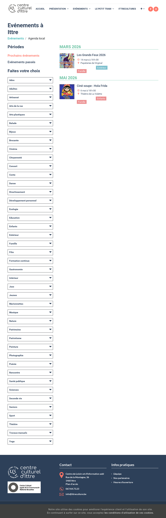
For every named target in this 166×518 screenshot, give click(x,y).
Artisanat (14, 97)
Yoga (12, 441)
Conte (12, 174)
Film (11, 252)
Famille (13, 243)
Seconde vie (15, 398)
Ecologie (13, 209)
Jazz (11, 286)
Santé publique (17, 381)
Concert (13, 166)
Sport (12, 415)
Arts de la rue (16, 106)
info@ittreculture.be (76, 494)
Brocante (14, 140)
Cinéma (13, 149)
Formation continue (19, 260)
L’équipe (117, 474)
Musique (13, 312)
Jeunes (13, 295)
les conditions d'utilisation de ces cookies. (95, 513)
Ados (11, 80)
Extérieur (14, 235)
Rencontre (14, 372)
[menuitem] (40, 9)
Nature (12, 321)
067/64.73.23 (72, 488)
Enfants (13, 226)
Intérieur (13, 278)
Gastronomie (16, 269)
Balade (13, 123)
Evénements (16, 38)
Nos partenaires (121, 478)
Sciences (14, 389)
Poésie (12, 364)
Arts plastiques (17, 114)
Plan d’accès (72, 484)
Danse (12, 183)
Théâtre (13, 424)
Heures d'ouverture (123, 482)
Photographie (16, 355)
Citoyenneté (15, 157)
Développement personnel (22, 200)
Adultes (13, 88)
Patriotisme (15, 338)
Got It (146, 511)
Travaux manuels (18, 433)
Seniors (13, 407)
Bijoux (12, 131)
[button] (143, 9)
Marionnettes (16, 303)
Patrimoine (15, 329)
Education (14, 217)
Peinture (13, 346)
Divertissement (17, 192)
